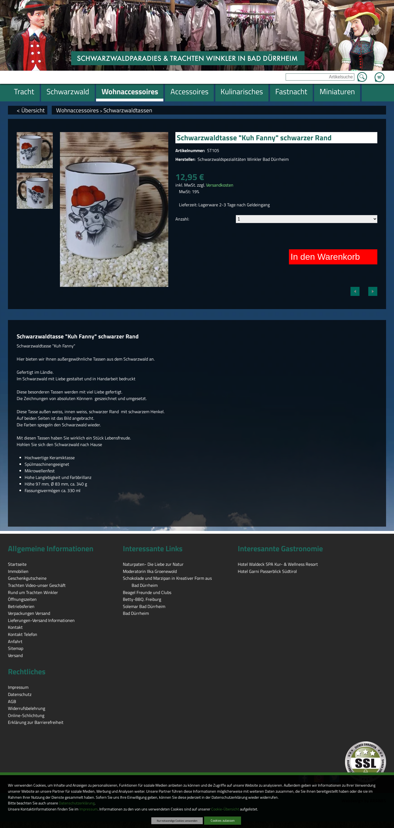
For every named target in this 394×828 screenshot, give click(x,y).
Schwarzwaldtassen (127, 110)
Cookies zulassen (222, 820)
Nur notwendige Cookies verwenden (177, 820)
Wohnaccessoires (77, 110)
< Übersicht (31, 110)
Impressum (88, 809)
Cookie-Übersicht (225, 809)
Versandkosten (219, 185)
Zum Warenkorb (379, 74)
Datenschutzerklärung (77, 803)
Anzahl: (182, 219)
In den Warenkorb (325, 257)
